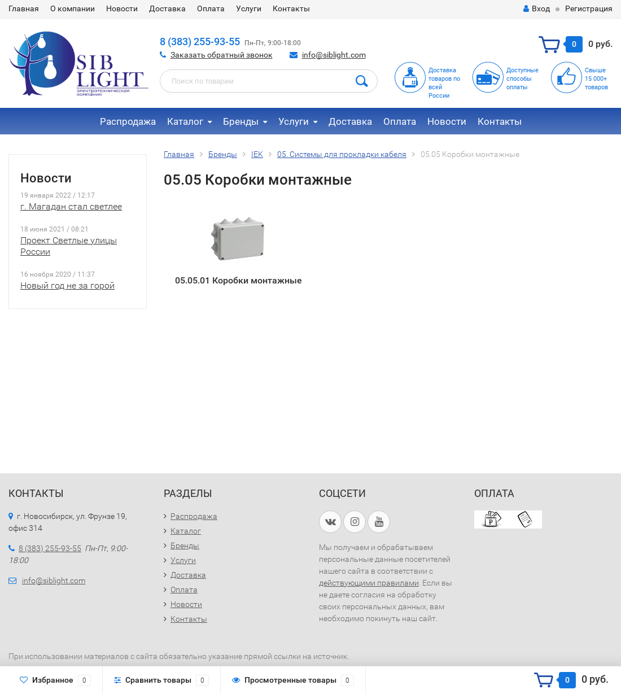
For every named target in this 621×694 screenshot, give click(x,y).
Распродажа (128, 121)
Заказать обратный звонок (221, 54)
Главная (23, 8)
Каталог (185, 121)
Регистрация (589, 8)
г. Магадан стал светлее (71, 206)
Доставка (167, 8)
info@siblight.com (334, 54)
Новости (122, 8)
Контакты (291, 8)
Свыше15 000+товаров (596, 79)
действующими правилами (369, 582)
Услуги (248, 8)
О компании (72, 8)
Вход (536, 8)
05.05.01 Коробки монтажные (238, 280)
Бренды (241, 121)
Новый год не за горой (67, 285)
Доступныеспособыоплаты (522, 79)
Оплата (211, 8)
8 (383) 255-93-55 (200, 41)
